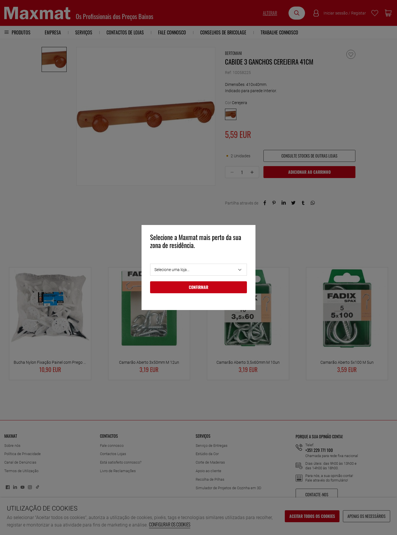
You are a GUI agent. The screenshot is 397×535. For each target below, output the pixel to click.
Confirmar (198, 287)
